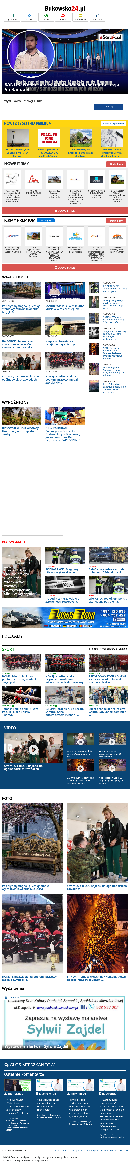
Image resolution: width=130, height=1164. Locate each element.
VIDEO (10, 727)
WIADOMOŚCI (15, 277)
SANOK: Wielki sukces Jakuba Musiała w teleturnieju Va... (64, 307)
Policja (63, 17)
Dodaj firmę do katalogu (83, 1150)
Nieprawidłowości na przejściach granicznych (61, 342)
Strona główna (62, 1150)
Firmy (29, 17)
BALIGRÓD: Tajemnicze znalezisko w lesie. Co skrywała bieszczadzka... (18, 344)
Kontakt (124, 1150)
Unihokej (123, 648)
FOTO (7, 798)
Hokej (103, 648)
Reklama (97, 17)
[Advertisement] (25, 471)
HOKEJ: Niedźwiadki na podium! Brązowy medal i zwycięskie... (62, 379)
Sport (46, 17)
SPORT (8, 649)
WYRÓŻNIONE (15, 402)
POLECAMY (12, 636)
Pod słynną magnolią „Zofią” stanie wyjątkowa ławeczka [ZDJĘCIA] (21, 309)
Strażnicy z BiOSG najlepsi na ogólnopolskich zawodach (21, 378)
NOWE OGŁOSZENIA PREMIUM (28, 123)
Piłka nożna (92, 648)
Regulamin (102, 1150)
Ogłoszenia (12, 17)
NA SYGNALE (14, 542)
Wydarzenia (80, 17)
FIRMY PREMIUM (29, 220)
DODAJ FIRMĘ (65, 211)
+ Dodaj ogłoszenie (113, 123)
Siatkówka (112, 648)
